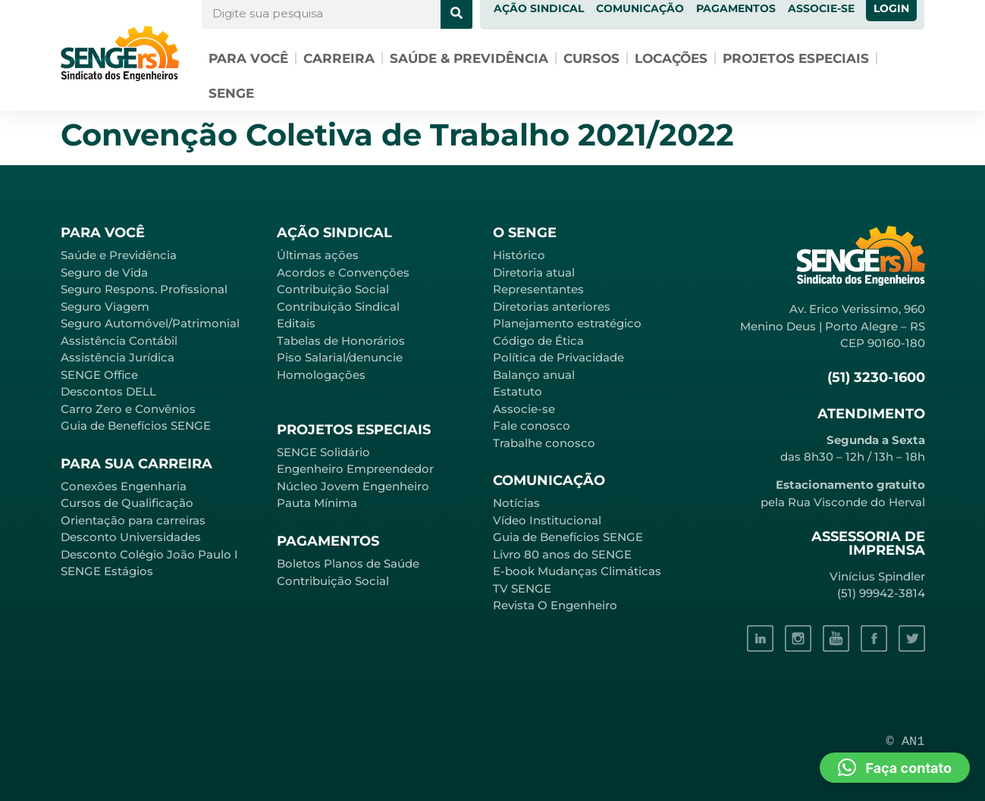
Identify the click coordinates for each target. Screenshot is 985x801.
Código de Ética (538, 340)
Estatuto (517, 391)
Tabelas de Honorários (341, 340)
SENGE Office (99, 375)
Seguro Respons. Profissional (144, 289)
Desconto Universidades (131, 537)
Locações (671, 58)
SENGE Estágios (107, 571)
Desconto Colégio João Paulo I (149, 554)
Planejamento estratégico (567, 323)
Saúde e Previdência (119, 255)
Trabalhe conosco (544, 443)
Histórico (519, 255)
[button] (895, 768)
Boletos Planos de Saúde (348, 563)
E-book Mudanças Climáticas (577, 571)
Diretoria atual (534, 272)
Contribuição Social (333, 289)
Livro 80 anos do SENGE (562, 554)
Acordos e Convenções (343, 272)
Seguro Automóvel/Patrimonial (150, 323)
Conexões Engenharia (124, 486)
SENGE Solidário (323, 452)
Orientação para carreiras (133, 520)
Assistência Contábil (119, 340)
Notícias (516, 503)
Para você (248, 58)
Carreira (339, 58)
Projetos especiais (796, 58)
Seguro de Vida (104, 272)
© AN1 (905, 741)
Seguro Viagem (105, 306)
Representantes (538, 289)
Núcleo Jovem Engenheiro (353, 486)
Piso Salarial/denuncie (340, 357)
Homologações (321, 375)
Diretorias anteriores (551, 306)
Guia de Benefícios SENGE (136, 425)
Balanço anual (534, 375)
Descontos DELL (108, 391)
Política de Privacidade (558, 357)
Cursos (591, 58)
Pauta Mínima (317, 503)
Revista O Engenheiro (555, 605)
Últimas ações (318, 255)
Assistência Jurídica (117, 357)
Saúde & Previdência (469, 58)
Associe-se (524, 409)
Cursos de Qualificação (127, 503)
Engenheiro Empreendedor (355, 469)
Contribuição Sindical (338, 306)
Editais (296, 323)
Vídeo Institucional (547, 520)
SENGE (231, 93)
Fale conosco (531, 425)
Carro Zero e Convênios (128, 409)
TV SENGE (522, 588)
